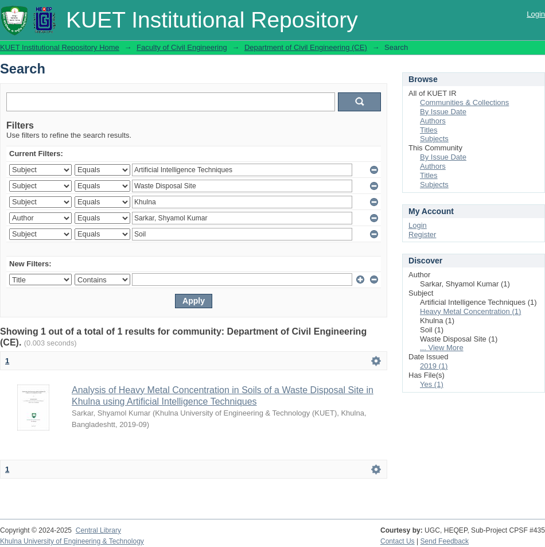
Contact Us (397, 541)
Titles (429, 130)
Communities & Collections (464, 102)
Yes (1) (431, 384)
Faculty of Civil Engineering (182, 47)
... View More (442, 347)
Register (422, 234)
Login (536, 14)
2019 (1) (433, 366)
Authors (433, 121)
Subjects (434, 138)
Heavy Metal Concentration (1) (470, 311)
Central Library (98, 530)
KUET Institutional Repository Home (59, 47)
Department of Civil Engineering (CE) (305, 47)
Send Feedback (445, 541)
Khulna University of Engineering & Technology (72, 541)
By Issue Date (443, 111)
